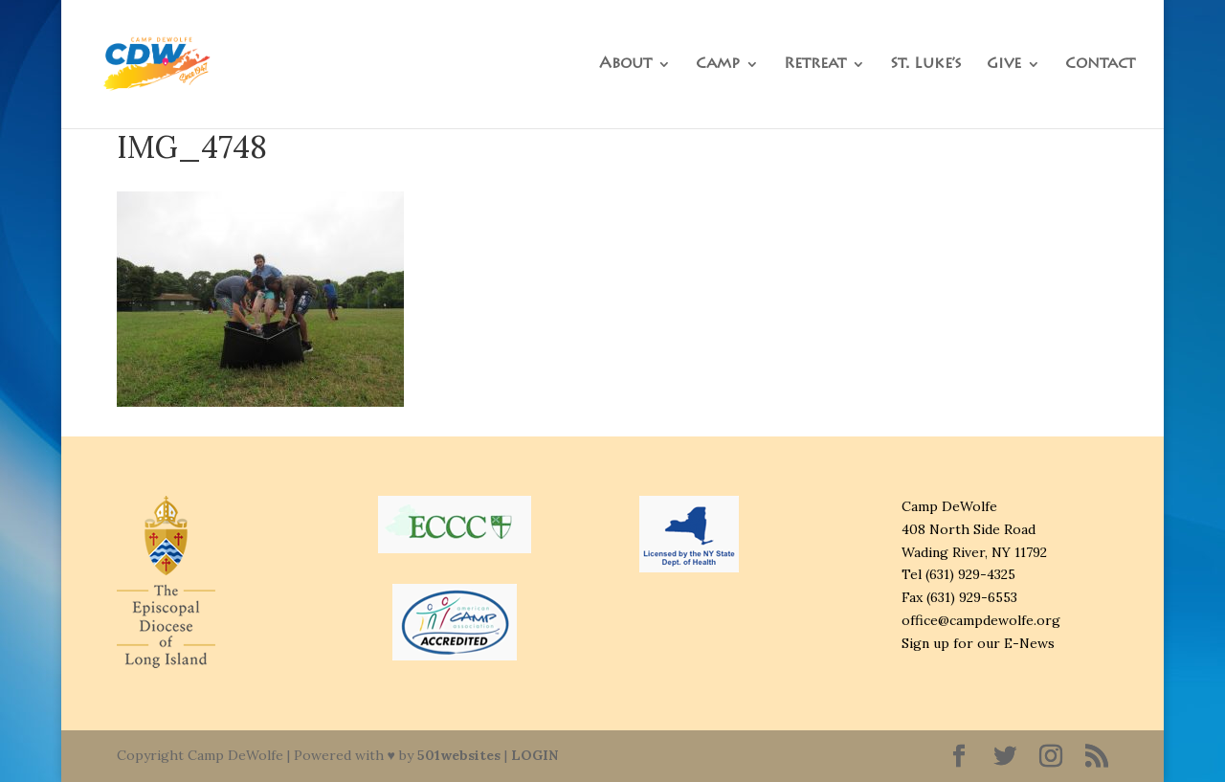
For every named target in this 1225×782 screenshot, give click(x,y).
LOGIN (534, 755)
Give (1004, 64)
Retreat (815, 64)
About (625, 64)
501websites (459, 755)
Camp (718, 64)
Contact (1100, 64)
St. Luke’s (926, 64)
